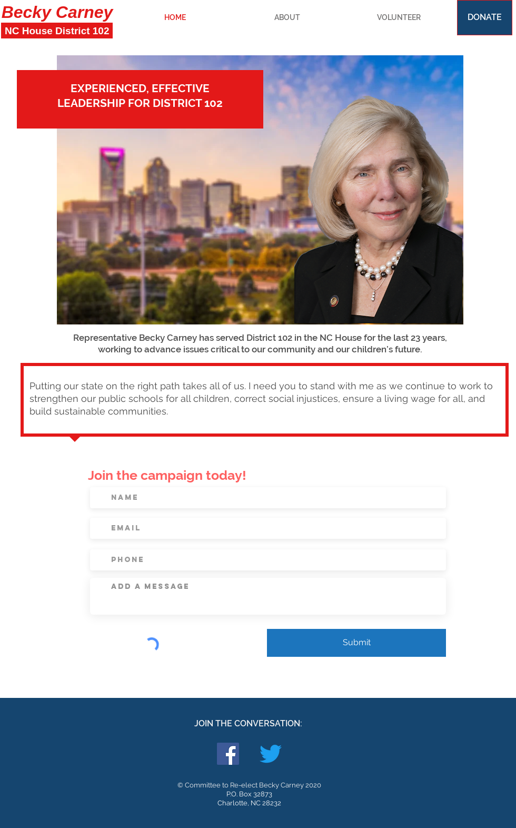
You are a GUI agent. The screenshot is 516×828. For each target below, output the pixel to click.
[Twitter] (271, 754)
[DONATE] (484, 17)
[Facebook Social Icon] (228, 754)
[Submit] (356, 643)
